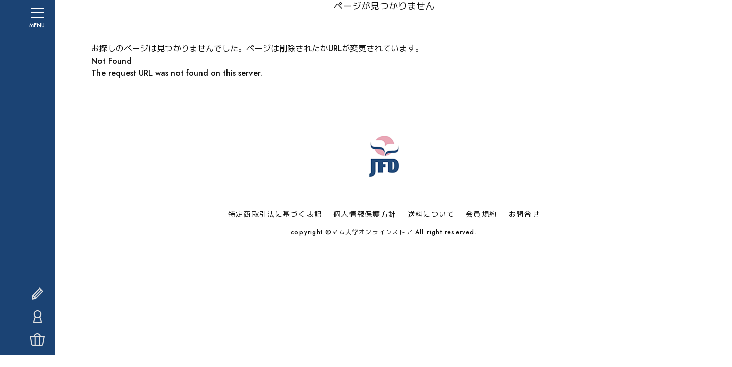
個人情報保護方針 (364, 214)
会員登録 (18, 306)
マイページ (18, 329)
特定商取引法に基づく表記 (275, 214)
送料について (431, 214)
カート (18, 352)
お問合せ (524, 214)
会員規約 (481, 214)
